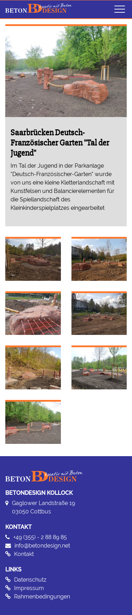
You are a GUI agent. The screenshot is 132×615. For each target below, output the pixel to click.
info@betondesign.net (42, 545)
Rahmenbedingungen (42, 596)
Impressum (29, 588)
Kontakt (24, 554)
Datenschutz (30, 579)
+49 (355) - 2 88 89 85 (40, 537)
